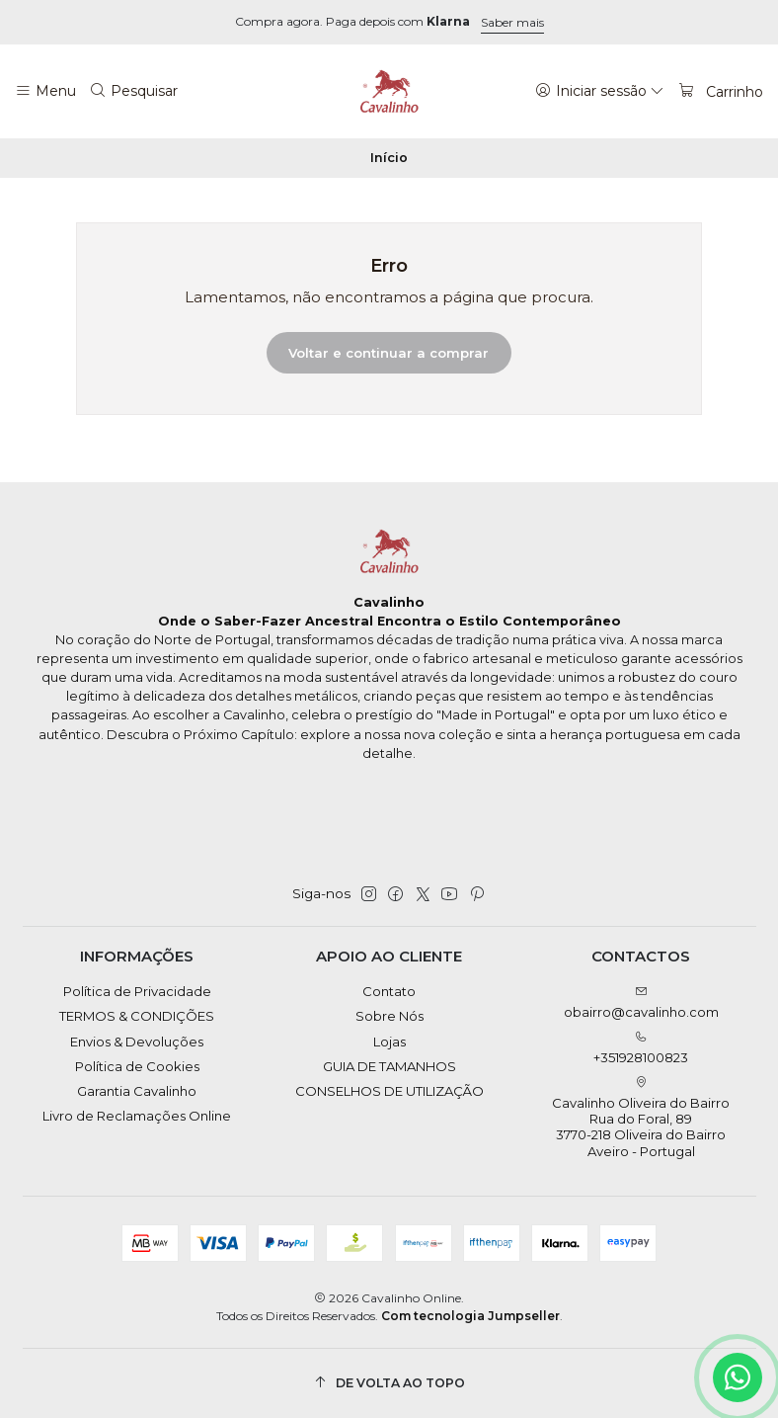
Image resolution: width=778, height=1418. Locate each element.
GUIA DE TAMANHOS (389, 1066)
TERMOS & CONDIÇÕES (136, 1016)
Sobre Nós (389, 1016)
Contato (389, 991)
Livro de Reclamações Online (136, 1116)
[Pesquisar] (134, 91)
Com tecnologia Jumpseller (470, 1315)
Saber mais (512, 22)
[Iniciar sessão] (599, 91)
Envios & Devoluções (136, 1041)
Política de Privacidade (137, 991)
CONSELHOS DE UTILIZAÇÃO (389, 1091)
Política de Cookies (137, 1066)
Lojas (389, 1041)
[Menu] (45, 91)
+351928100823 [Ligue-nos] (640, 1048)
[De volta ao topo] (389, 1383)
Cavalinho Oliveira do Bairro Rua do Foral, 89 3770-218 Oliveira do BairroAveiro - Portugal (641, 1117)
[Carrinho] (720, 91)
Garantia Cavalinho (136, 1091)
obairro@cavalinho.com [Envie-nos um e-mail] (641, 1002)
